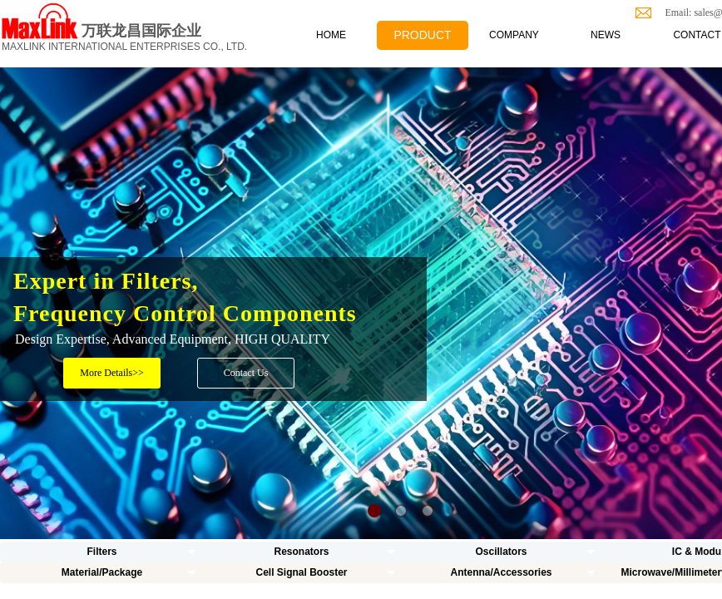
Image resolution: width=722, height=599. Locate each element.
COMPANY (514, 35)
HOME (331, 35)
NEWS (606, 35)
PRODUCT (422, 35)
